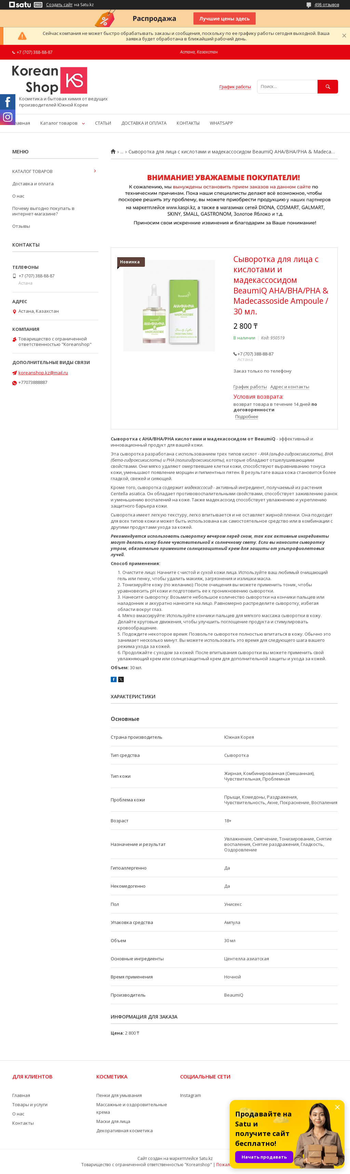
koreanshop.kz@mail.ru (43, 372)
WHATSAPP (221, 123)
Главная (21, 123)
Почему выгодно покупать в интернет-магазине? (43, 211)
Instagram (190, 1095)
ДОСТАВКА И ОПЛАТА (143, 123)
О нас (18, 196)
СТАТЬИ (103, 123)
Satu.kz (206, 1158)
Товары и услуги (30, 1104)
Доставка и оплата (33, 183)
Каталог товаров (59, 123)
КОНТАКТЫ (188, 123)
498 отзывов (326, 5)
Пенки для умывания (119, 1095)
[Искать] (328, 86)
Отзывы (21, 226)
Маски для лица (113, 1121)
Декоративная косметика (124, 1130)
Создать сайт (59, 4)
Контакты (23, 1123)
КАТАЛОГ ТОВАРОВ (32, 171)
